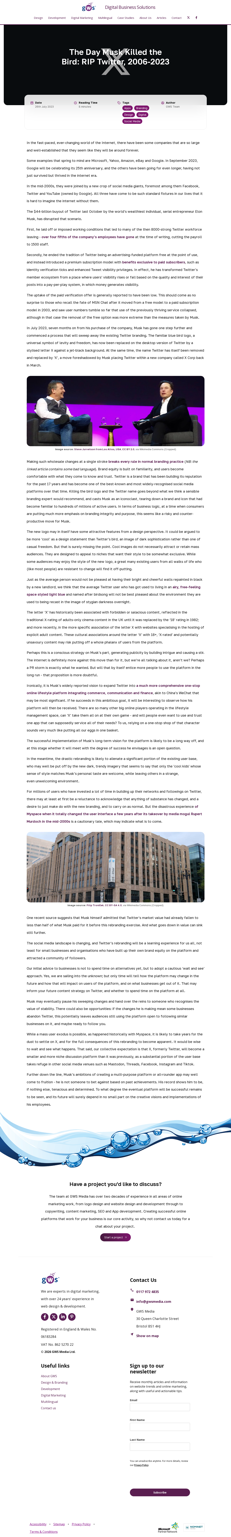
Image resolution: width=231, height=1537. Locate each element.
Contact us (48, 1408)
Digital (142, 114)
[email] (160, 1407)
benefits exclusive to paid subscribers (153, 262)
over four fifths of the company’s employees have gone (88, 237)
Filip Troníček (95, 905)
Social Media (132, 121)
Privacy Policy (81, 1524)
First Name (137, 1420)
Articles (161, 18)
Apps (127, 108)
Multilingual (105, 18)
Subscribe (160, 1492)
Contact (177, 18)
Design (38, 18)
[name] (160, 1427)
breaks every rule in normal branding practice (145, 461)
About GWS (49, 1376)
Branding (141, 108)
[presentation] (158, 1477)
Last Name (137, 1439)
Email (133, 1400)
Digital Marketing (82, 18)
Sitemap (59, 1524)
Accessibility (38, 1524)
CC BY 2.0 (128, 449)
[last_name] (160, 1447)
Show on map (147, 1335)
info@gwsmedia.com (153, 1301)
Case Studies (125, 18)
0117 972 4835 (147, 1291)
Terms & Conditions (44, 1532)
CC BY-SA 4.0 (113, 905)
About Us (145, 18)
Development (57, 18)
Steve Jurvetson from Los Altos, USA (97, 449)
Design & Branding (54, 1382)
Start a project (113, 1237)
